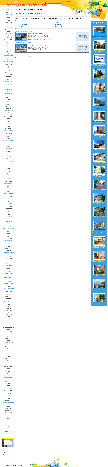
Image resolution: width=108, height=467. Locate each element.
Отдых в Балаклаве (8, 55)
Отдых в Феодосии (8, 377)
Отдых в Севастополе (8, 327)
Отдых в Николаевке (8, 212)
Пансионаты (8, 49)
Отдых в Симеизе (8, 342)
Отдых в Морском (8, 203)
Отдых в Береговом (8, 70)
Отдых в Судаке (8, 360)
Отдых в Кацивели (8, 140)
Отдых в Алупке (8, 14)
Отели (8, 19)
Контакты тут (4, 454)
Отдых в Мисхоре (8, 193)
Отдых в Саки (8, 310)
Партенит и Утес (8, 265)
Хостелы (8, 340)
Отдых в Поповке (8, 283)
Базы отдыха (8, 20)
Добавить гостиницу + (67, 1)
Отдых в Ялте (8, 412)
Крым (8, 10)
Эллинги (8, 31)
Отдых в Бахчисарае (8, 61)
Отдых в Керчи (8, 148)
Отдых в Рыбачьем (8, 302)
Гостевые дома (9, 27)
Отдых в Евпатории (8, 110)
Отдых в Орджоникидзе (8, 252)
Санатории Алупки (8, 29)
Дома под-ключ (8, 22)
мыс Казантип (8, 130)
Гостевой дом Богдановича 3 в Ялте (24, 31)
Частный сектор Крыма (8, 430)
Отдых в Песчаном (8, 277)
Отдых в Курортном (8, 183)
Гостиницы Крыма (8, 431)
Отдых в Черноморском (8, 402)
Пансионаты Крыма (9, 12)
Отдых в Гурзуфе (9, 93)
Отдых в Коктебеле (8, 162)
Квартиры (9, 25)
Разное (8, 427)
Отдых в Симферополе (8, 354)
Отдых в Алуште (8, 33)
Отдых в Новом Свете (8, 228)
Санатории (8, 51)
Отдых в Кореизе (9, 179)
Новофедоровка (8, 240)
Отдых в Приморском (9, 288)
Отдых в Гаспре (8, 81)
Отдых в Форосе (9, 396)
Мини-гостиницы (8, 39)
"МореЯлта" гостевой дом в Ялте (23, 42)
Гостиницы (8, 17)
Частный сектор (8, 24)
